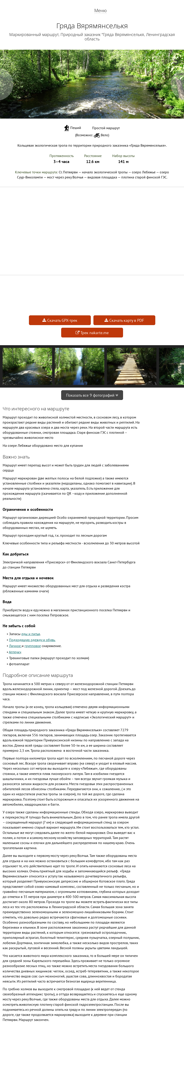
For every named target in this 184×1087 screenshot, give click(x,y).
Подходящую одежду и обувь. (32, 640)
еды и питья (30, 634)
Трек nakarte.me (92, 332)
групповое (33, 646)
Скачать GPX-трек (59, 320)
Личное (15, 646)
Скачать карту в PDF (124, 320)
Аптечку (15, 652)
